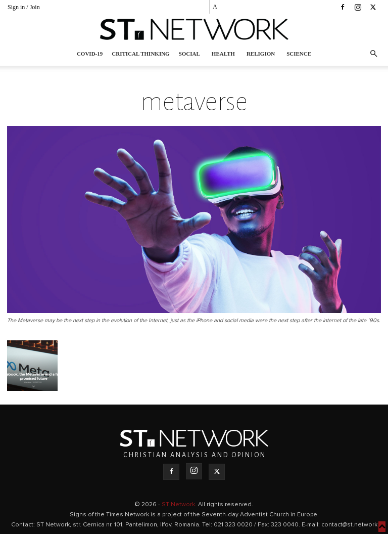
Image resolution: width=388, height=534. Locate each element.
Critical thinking (140, 54)
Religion (261, 54)
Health (223, 54)
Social (189, 54)
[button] (373, 54)
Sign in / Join (24, 7)
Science (298, 54)
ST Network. (180, 505)
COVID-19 (90, 54)
